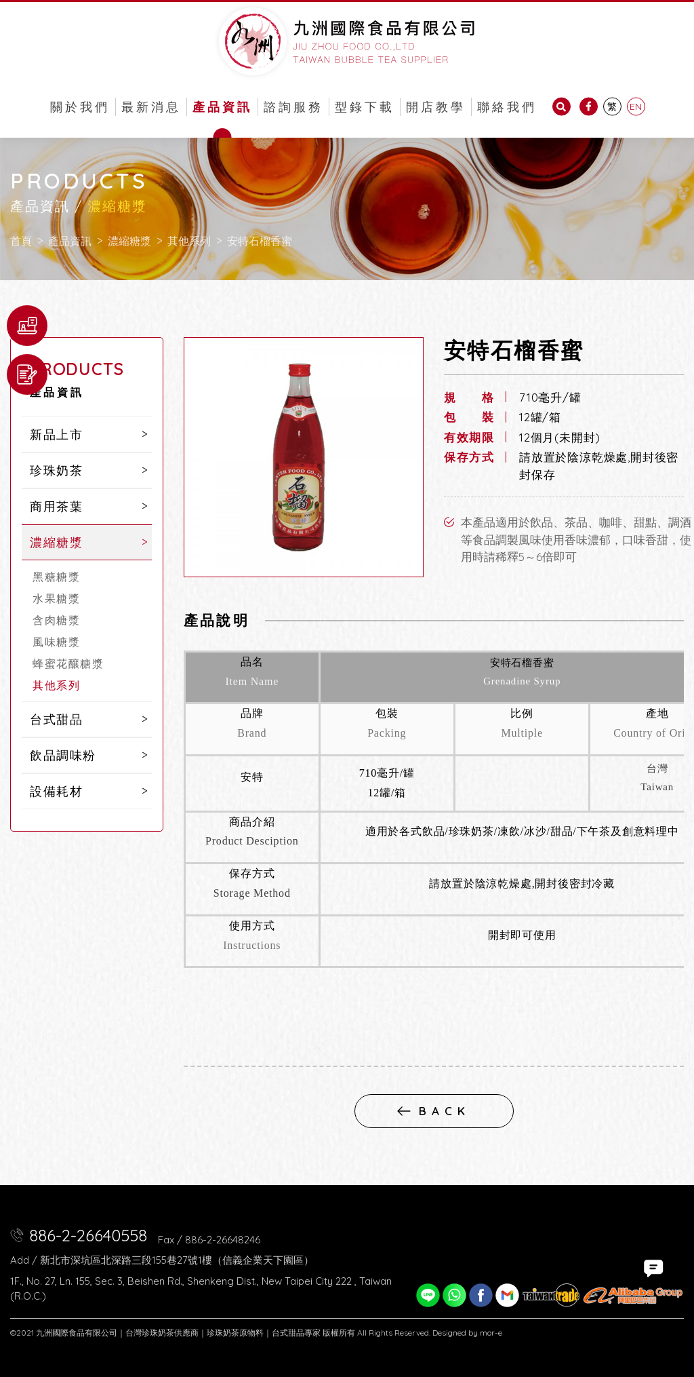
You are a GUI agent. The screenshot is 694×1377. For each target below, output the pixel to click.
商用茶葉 (56, 506)
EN (636, 106)
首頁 (21, 241)
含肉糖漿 (56, 620)
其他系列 (189, 241)
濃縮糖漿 (129, 241)
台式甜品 (56, 719)
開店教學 (436, 107)
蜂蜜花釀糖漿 (68, 663)
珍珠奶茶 (56, 470)
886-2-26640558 (88, 1235)
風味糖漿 (56, 641)
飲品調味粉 (63, 755)
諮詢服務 (293, 107)
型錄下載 (364, 107)
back (433, 1111)
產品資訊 (222, 107)
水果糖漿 (56, 598)
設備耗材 (56, 791)
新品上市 (56, 434)
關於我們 (80, 107)
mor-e (491, 1332)
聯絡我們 (507, 107)
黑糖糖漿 (56, 576)
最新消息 (151, 107)
